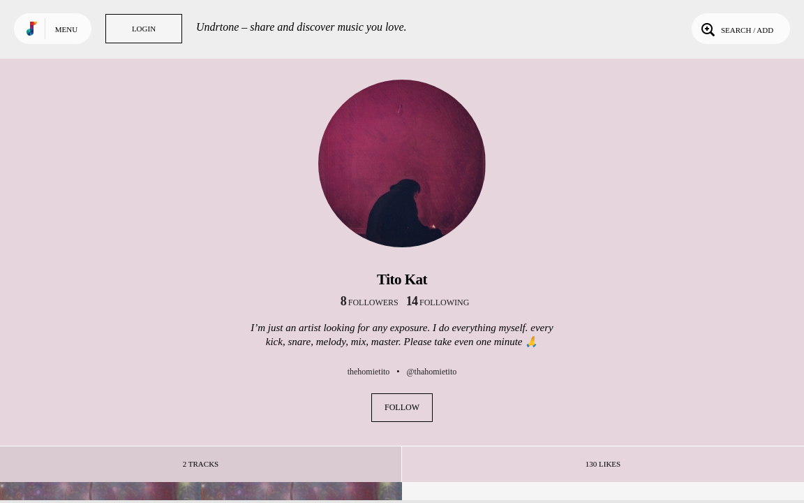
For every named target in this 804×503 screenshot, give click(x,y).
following (438, 302)
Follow (402, 407)
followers (370, 302)
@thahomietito (432, 372)
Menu (66, 29)
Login (144, 28)
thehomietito (369, 372)
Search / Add (736, 28)
